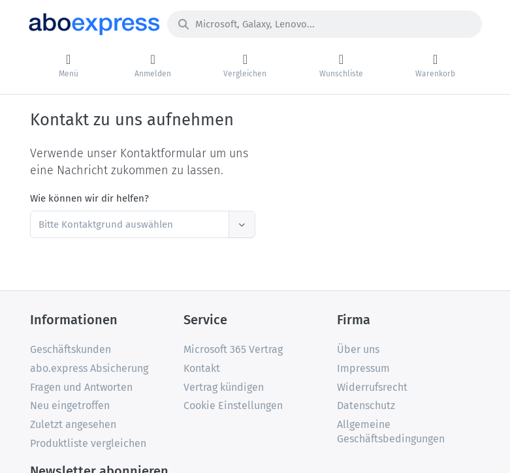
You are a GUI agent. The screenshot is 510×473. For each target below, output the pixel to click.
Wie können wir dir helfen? (89, 198)
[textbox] (132, 224)
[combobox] (142, 224)
